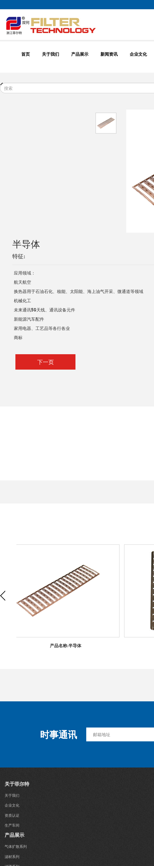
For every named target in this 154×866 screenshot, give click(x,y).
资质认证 (12, 815)
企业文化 (138, 54)
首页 (25, 54)
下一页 (45, 361)
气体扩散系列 (16, 846)
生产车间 (12, 825)
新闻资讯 (109, 54)
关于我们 (50, 54)
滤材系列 (12, 856)
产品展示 (79, 54)
